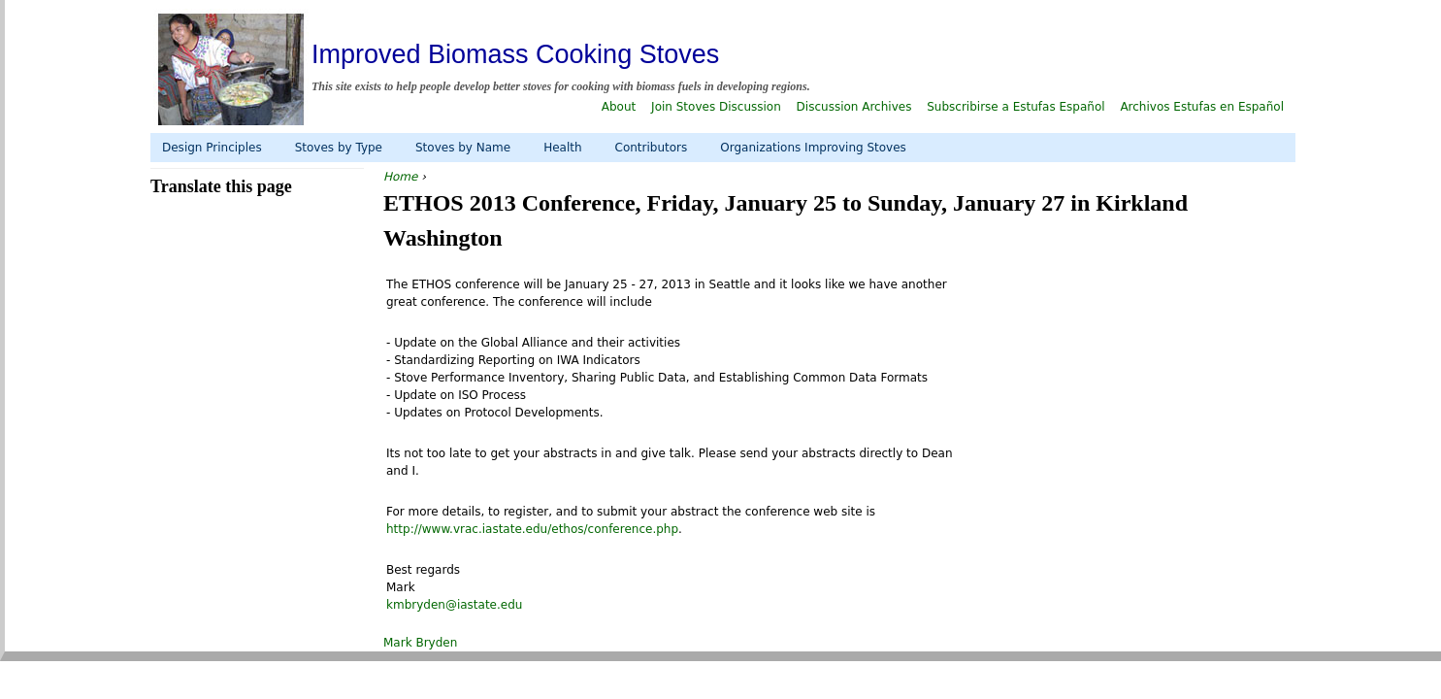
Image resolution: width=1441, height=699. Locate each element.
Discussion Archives (854, 107)
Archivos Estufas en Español (1202, 107)
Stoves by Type (338, 147)
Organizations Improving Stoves (813, 147)
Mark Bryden (420, 642)
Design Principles (212, 147)
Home (400, 176)
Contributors (651, 147)
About (619, 107)
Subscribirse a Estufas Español (1015, 107)
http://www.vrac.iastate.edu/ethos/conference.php (532, 529)
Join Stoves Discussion (716, 107)
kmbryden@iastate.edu (454, 605)
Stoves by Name (462, 147)
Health (562, 147)
